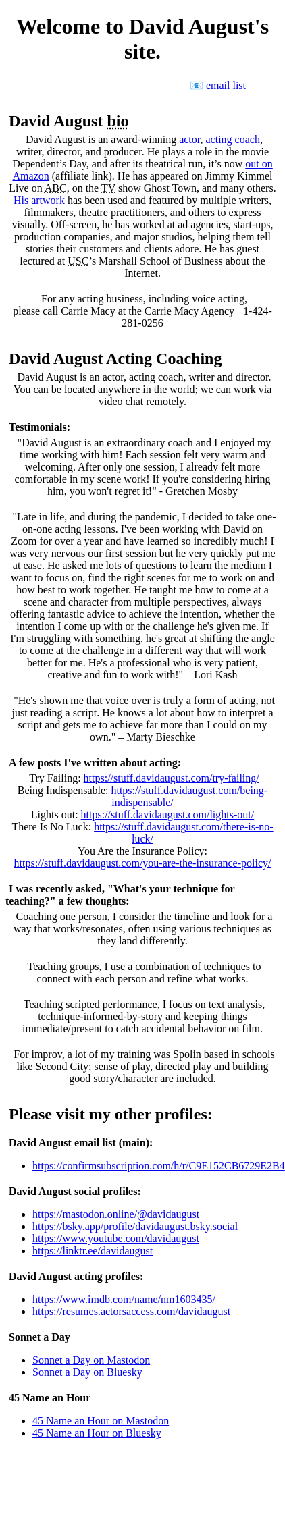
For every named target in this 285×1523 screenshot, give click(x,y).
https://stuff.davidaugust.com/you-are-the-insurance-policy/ (142, 863)
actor (189, 139)
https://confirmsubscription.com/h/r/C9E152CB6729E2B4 (158, 1165)
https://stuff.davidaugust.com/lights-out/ (168, 814)
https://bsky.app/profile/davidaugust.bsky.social (135, 1226)
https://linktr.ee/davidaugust (92, 1250)
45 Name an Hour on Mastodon (100, 1420)
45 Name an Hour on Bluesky (96, 1433)
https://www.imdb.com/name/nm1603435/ (123, 1299)
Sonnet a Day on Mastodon (91, 1360)
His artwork (39, 200)
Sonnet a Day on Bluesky (87, 1372)
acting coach (233, 139)
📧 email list (218, 85)
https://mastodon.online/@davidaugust (115, 1214)
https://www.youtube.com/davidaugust (115, 1238)
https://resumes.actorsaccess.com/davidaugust (131, 1311)
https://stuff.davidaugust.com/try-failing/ (171, 778)
